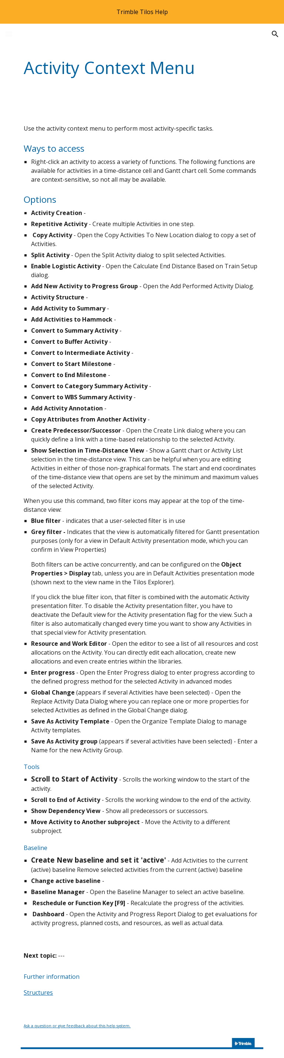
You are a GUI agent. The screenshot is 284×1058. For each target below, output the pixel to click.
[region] (142, 12)
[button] (9, 34)
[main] (121, 68)
